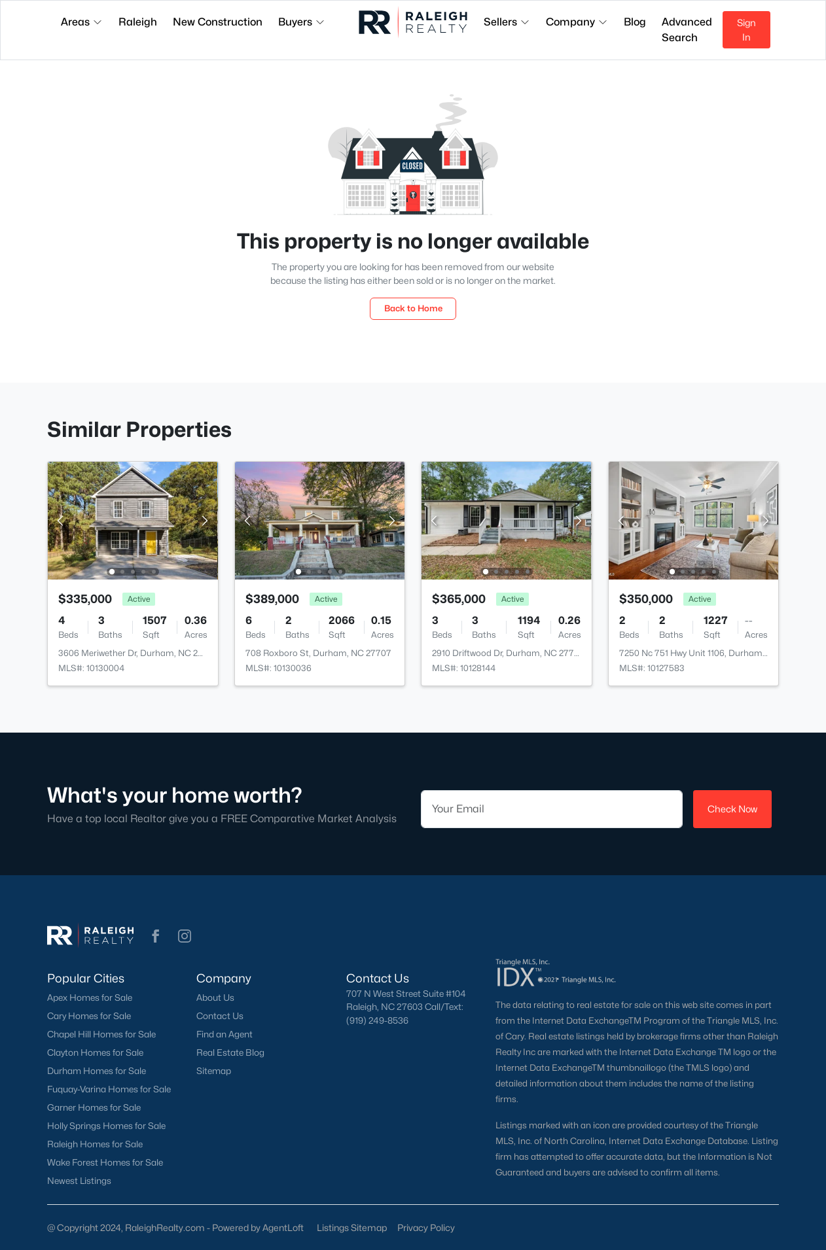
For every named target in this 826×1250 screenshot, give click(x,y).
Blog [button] (635, 22)
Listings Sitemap (352, 1227)
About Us (215, 997)
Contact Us (219, 1016)
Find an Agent (224, 1034)
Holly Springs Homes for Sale (106, 1125)
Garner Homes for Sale (94, 1107)
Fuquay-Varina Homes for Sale (109, 1089)
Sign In (746, 30)
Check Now (732, 808)
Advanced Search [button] (687, 30)
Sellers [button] (507, 22)
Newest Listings (79, 1180)
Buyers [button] (301, 22)
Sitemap (213, 1071)
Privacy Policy (426, 1227)
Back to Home (413, 308)
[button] (155, 936)
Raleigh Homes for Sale (95, 1144)
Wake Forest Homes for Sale (105, 1162)
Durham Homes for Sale (96, 1071)
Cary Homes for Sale (89, 1016)
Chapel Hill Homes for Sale (101, 1034)
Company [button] (577, 22)
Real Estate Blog (230, 1052)
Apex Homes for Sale (89, 997)
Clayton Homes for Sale (95, 1052)
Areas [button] (82, 22)
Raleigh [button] (137, 22)
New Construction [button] (217, 22)
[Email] (552, 809)
